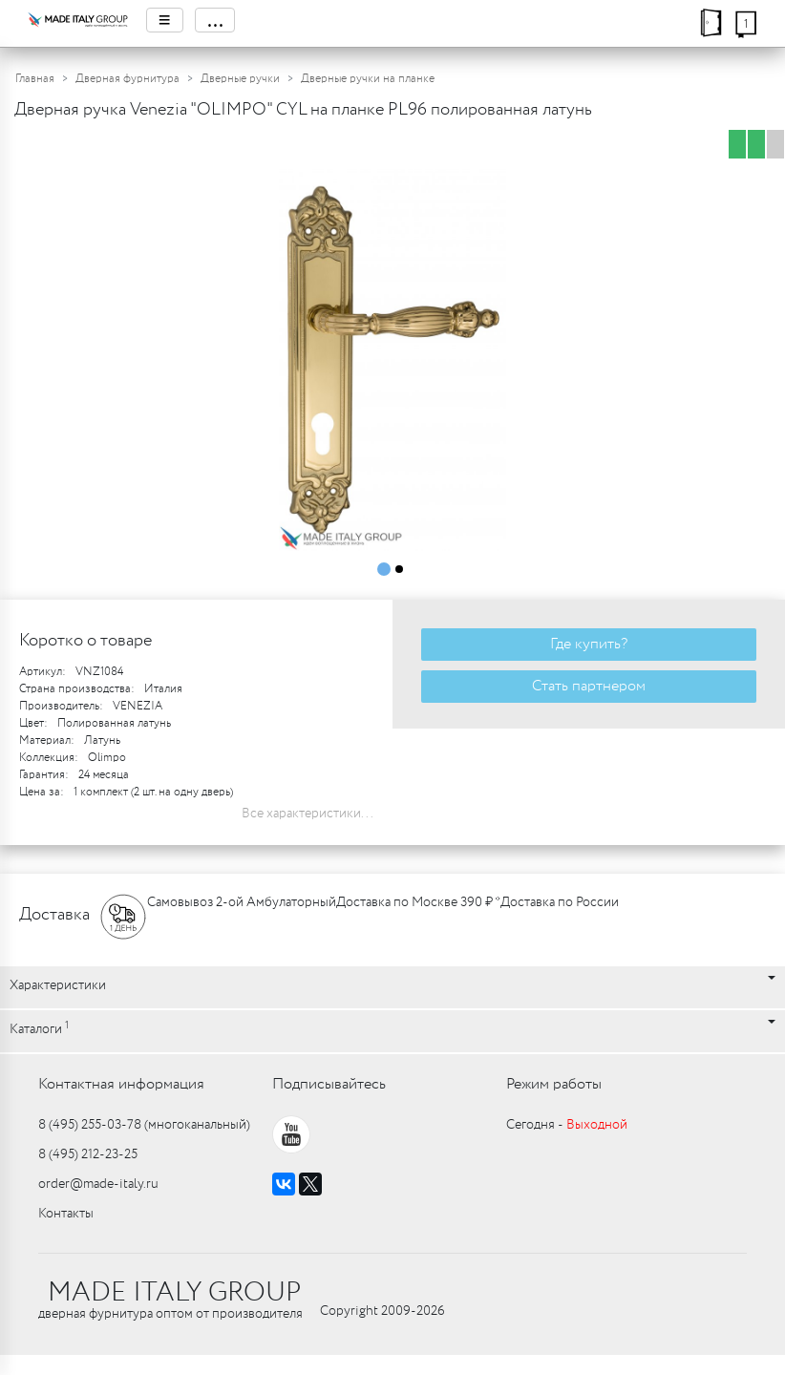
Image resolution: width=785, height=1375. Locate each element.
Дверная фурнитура (127, 79)
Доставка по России (559, 902)
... (215, 20)
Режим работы (554, 1084)
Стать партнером (589, 686)
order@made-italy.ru (98, 1184)
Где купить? (588, 644)
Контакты (66, 1213)
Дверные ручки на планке (368, 79)
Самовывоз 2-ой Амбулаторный (241, 902)
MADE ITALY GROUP (174, 1293)
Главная (34, 79)
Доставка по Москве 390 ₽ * (418, 902)
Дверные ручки (240, 79)
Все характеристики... (307, 813)
